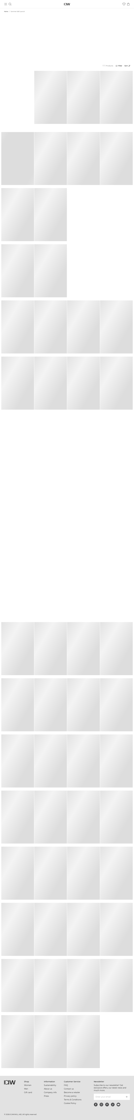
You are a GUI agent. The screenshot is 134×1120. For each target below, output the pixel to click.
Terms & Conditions (72, 1099)
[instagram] (101, 1104)
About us (48, 1089)
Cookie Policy (70, 1103)
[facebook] (95, 1104)
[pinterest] (107, 1104)
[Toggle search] (10, 4)
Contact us (69, 1089)
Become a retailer (72, 1092)
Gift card (28, 1092)
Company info (50, 1092)
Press (46, 1096)
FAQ (66, 1085)
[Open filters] (118, 65)
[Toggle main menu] (5, 4)
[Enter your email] (108, 1097)
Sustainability (50, 1085)
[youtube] (118, 1104)
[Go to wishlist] (124, 4)
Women (27, 1085)
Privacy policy (70, 1096)
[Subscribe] (126, 1096)
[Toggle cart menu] (128, 4)
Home (6, 11)
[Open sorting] (128, 65)
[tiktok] (112, 1104)
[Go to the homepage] (67, 4)
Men (26, 1089)
